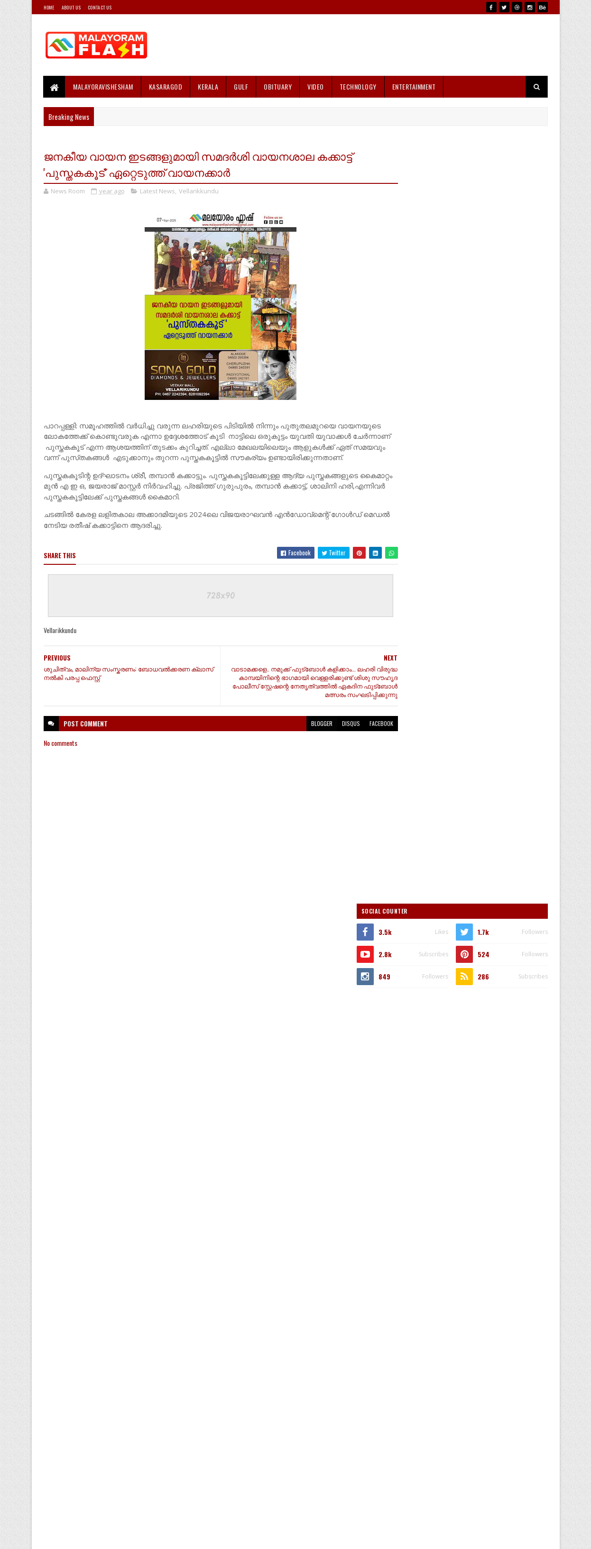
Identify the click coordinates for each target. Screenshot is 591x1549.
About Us (71, 7)
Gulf (241, 86)
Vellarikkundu (199, 191)
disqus (332, 735)
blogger (303, 735)
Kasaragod (166, 86)
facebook (363, 735)
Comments (510, 960)
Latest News (157, 191)
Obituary (278, 86)
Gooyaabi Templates (167, 1536)
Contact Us (99, 7)
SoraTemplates (88, 1536)
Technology (358, 86)
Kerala (208, 86)
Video (316, 86)
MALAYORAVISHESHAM (104, 86)
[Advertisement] (375, 45)
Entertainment (414, 86)
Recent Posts (434, 960)
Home (49, 7)
